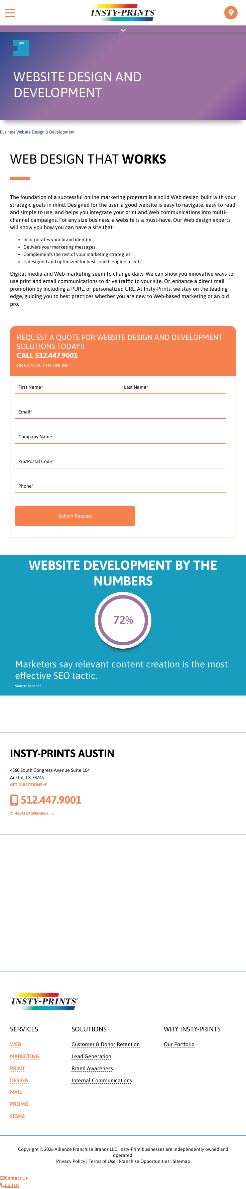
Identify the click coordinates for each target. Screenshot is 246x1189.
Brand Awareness (92, 1068)
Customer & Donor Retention (106, 1044)
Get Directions (28, 784)
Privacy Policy (70, 1161)
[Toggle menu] (10, 12)
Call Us (9, 1185)
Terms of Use (102, 1161)
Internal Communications (102, 1080)
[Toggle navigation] (231, 12)
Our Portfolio (179, 1044)
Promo (19, 1104)
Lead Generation (91, 1056)
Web (15, 1044)
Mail (16, 1092)
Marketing (24, 1056)
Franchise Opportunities (144, 1161)
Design (19, 1080)
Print (17, 1068)
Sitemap (181, 1161)
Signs (17, 1116)
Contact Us (14, 1178)
